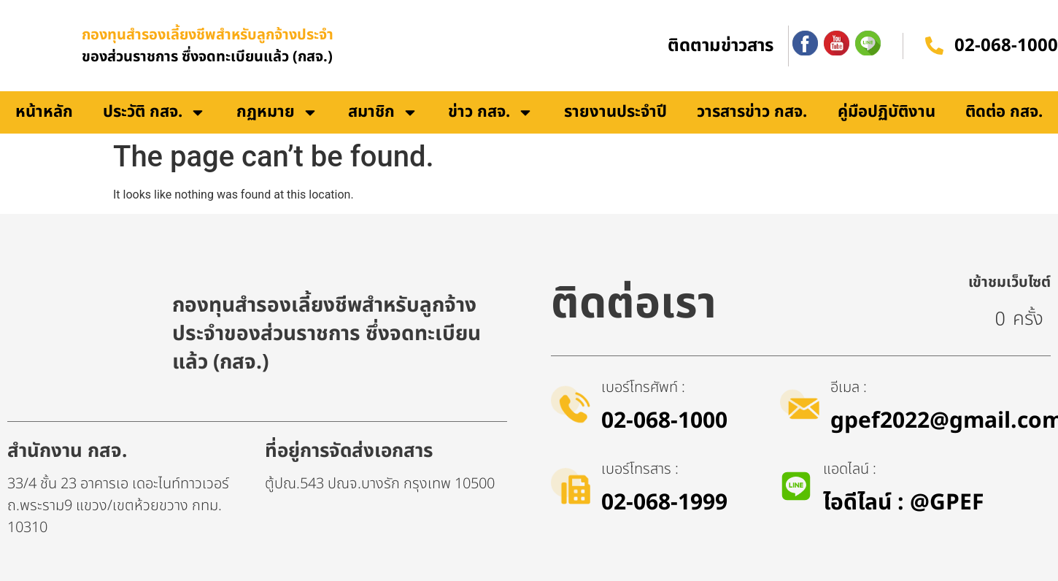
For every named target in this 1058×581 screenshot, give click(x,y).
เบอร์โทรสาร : (640, 469)
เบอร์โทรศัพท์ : (643, 388)
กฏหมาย (277, 112)
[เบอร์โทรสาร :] (570, 486)
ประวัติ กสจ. (154, 112)
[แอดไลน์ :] (796, 486)
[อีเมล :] (799, 404)
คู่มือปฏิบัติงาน (886, 112)
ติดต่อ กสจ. (1004, 112)
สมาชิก (383, 112)
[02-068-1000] (934, 45)
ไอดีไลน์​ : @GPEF (903, 503)
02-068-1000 (1006, 46)
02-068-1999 (664, 503)
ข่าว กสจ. (490, 112)
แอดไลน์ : (849, 469)
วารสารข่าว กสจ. (752, 112)
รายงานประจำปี (615, 112)
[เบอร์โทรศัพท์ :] (570, 404)
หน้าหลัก (44, 112)
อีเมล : (848, 388)
